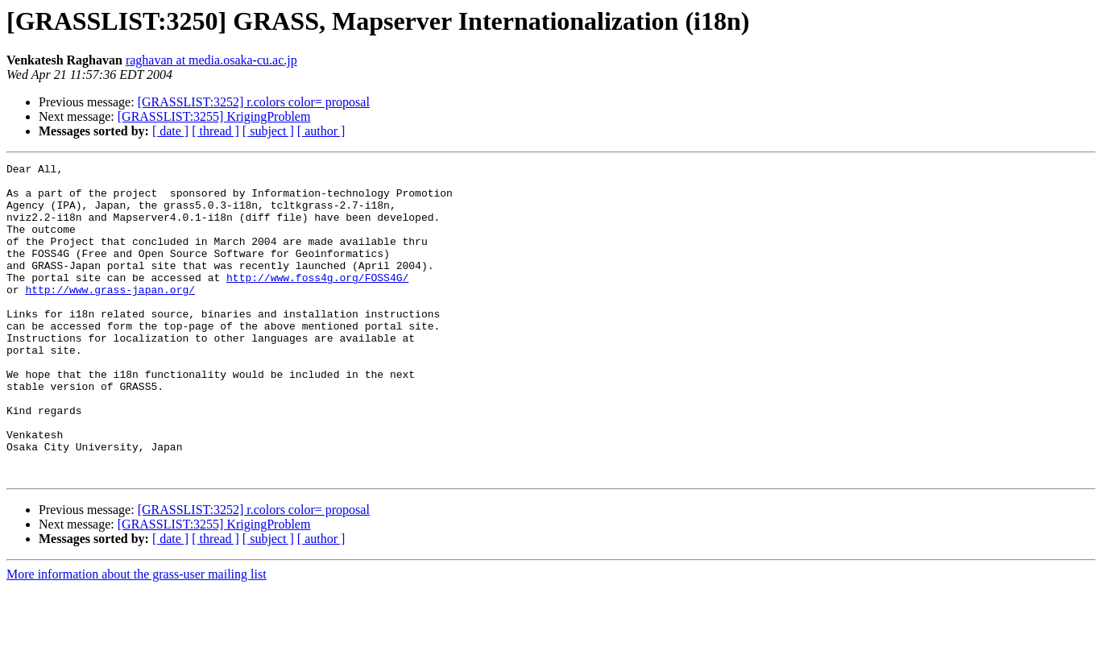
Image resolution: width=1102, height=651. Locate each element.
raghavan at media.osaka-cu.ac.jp (211, 60)
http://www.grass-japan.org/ (110, 316)
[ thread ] (215, 131)
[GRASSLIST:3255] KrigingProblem (214, 116)
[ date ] (170, 131)
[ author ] (321, 131)
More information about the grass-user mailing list (136, 637)
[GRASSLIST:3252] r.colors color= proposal (254, 102)
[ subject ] (268, 131)
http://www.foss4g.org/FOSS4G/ (317, 301)
